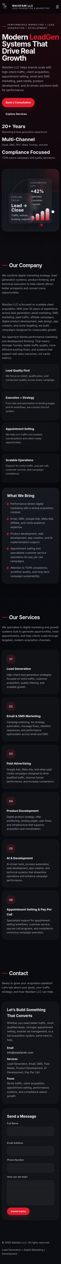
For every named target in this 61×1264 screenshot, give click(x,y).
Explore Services (16, 114)
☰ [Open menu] (57, 7)
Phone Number (15, 1159)
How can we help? (17, 1176)
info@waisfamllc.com (20, 1052)
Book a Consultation (18, 102)
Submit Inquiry (18, 1211)
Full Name (12, 1123)
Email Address (15, 1143)
